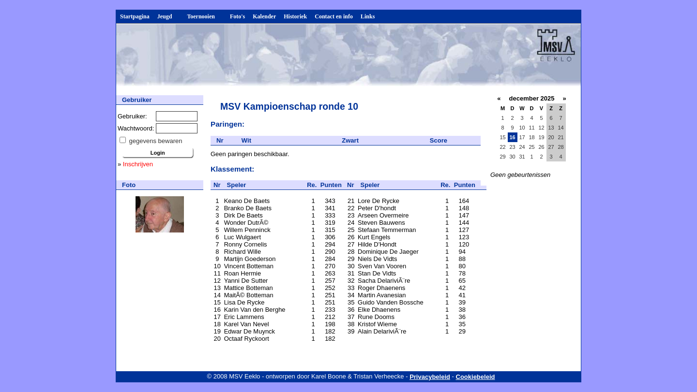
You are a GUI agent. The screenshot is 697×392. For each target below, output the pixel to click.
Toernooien (204, 16)
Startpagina (135, 16)
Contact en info (334, 16)
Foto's (237, 16)
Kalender (264, 16)
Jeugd (168, 16)
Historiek (295, 16)
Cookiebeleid (475, 376)
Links (368, 16)
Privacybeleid (429, 376)
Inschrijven (138, 164)
